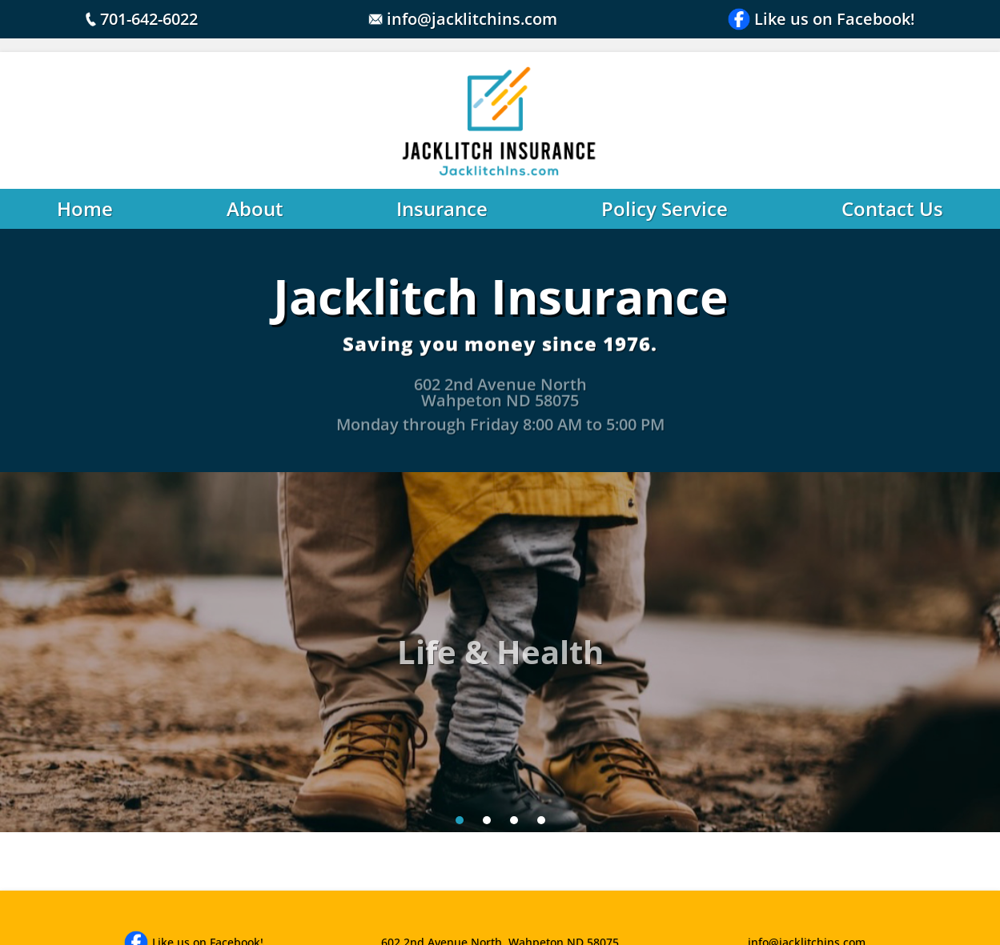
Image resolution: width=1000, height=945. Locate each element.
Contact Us (892, 208)
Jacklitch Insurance (500, 296)
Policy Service (664, 208)
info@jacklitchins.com (462, 19)
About (255, 208)
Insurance (442, 208)
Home (85, 208)
